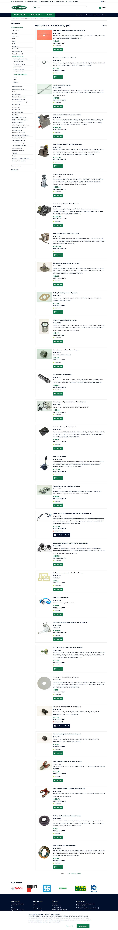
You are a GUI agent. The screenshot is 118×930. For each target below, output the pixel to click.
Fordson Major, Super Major (18, 99)
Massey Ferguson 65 (17, 51)
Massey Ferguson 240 (17, 86)
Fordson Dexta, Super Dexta (19, 96)
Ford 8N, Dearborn (16, 94)
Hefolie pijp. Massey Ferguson (62, 85)
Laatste (79, 873)
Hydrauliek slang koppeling (60, 597)
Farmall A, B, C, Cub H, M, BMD (19, 117)
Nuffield (14, 91)
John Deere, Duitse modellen (19, 145)
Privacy (13, 908)
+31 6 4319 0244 (82, 908)
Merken (35, 904)
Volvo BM (14, 153)
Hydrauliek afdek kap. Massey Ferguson (64, 427)
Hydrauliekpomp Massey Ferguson (63, 174)
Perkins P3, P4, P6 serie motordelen (20, 158)
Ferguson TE (15, 46)
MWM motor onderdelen (18, 150)
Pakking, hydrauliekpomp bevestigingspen (65, 293)
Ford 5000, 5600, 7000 (17, 112)
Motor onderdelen (18, 66)
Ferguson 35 (15, 48)
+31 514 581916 (82, 906)
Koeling (15, 77)
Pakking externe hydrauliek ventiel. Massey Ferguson (68, 573)
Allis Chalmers (15, 30)
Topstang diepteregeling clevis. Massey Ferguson (67, 761)
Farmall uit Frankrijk (17, 130)
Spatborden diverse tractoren (19, 161)
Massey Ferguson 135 (17, 54)
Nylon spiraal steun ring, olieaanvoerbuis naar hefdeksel (69, 30)
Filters (15, 79)
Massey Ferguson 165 (32, 18)
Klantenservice (87, 14)
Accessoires (48, 15)
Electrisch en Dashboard (19, 71)
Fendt (13, 43)
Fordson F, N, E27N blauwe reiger (20, 102)
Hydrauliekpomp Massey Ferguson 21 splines (66, 233)
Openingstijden (37, 908)
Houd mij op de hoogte (61, 535)
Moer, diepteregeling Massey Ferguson (64, 845)
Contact (104, 14)
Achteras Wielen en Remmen (20, 59)
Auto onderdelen (35, 15)
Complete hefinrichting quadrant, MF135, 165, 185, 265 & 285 (70, 622)
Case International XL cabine (19, 137)
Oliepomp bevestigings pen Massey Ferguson (66, 263)
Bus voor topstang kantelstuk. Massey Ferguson (67, 734)
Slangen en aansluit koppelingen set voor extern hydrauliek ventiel (72, 513)
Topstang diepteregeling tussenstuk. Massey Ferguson (69, 788)
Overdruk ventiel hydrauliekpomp (62, 374)
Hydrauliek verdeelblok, (60, 456)
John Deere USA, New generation (20, 143)
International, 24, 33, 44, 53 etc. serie (21, 125)
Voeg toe (58, 49)
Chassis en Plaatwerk (19, 69)
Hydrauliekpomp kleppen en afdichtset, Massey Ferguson (69, 402)
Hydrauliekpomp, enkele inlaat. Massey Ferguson (67, 114)
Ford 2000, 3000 (16, 104)
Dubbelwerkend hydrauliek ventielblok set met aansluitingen (70, 543)
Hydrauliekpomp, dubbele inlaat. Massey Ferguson (67, 144)
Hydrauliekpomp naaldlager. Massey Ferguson (66, 350)
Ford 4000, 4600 (16, 109)
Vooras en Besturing (18, 61)
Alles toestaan (83, 926)
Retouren (13, 906)
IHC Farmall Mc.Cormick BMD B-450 (20, 135)
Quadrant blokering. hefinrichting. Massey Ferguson (68, 647)
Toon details (69, 926)
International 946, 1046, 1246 (19, 127)
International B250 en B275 (18, 132)
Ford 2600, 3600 (16, 107)
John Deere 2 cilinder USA (18, 140)
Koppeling (16, 82)
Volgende (73, 873)
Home (12, 18)
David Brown (15, 36)
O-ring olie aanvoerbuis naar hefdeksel (64, 58)
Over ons (35, 906)
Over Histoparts (96, 14)
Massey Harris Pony (17, 148)
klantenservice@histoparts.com (86, 904)
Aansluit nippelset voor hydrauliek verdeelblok (66, 486)
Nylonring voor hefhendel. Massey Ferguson (66, 677)
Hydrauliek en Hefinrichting (20, 74)
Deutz (13, 38)
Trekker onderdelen (19, 15)
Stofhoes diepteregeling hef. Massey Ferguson (66, 816)
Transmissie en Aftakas (19, 64)
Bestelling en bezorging (17, 904)
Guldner (14, 155)
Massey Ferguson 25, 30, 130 (19, 89)
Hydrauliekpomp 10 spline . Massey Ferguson (66, 204)
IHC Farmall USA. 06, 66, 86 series (20, 120)
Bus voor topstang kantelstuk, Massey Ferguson (67, 706)
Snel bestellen (79, 14)
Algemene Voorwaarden (17, 910)
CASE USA (14, 33)
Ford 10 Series (15, 114)
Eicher (13, 41)
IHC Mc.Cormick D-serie (17, 122)
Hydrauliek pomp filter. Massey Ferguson (65, 320)
